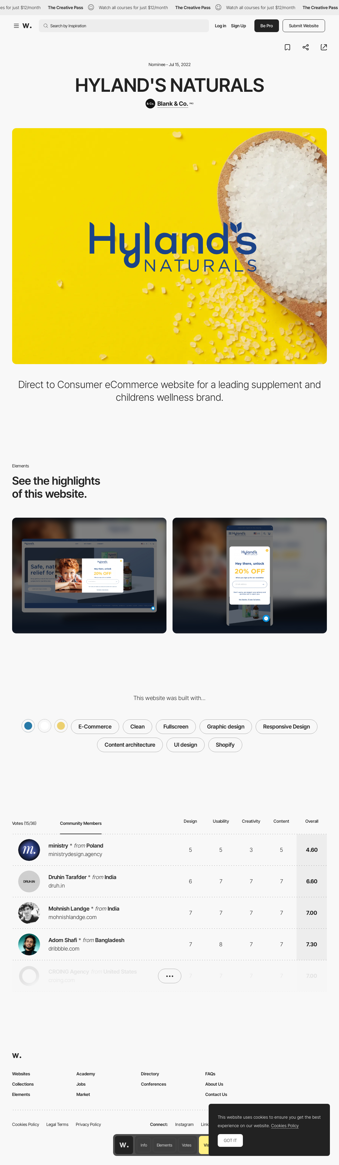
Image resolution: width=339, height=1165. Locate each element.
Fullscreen (175, 726)
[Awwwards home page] (124, 1145)
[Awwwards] (27, 25)
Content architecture (130, 745)
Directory (150, 1073)
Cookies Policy (25, 1124)
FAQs (210, 1073)
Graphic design (225, 726)
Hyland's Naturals (169, 85)
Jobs (81, 1084)
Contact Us (216, 1094)
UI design (185, 745)
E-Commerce (95, 726)
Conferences (153, 1084)
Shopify (225, 745)
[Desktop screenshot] (89, 575)
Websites (21, 1073)
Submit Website (304, 25)
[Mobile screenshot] (250, 575)
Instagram (184, 1124)
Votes (186, 1145)
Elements (164, 1145)
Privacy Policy (88, 1124)
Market (83, 1094)
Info (144, 1145)
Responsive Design (286, 726)
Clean (137, 726)
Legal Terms (57, 1124)
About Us (214, 1084)
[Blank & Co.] (169, 103)
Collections (23, 1084)
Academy (85, 1073)
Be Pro (266, 25)
